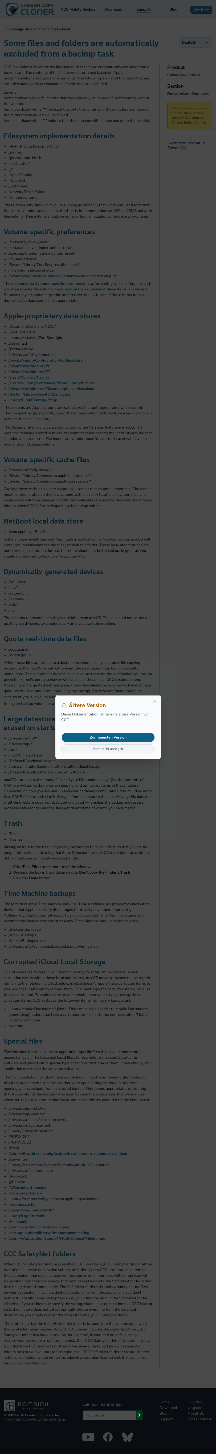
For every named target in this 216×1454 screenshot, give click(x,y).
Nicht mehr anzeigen (108, 749)
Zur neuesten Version (108, 737)
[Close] (154, 701)
